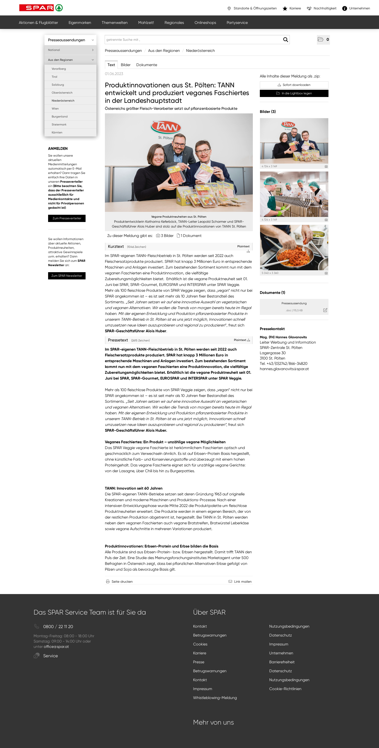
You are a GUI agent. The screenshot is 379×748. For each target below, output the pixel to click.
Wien (55, 108)
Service (46, 656)
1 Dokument (191, 235)
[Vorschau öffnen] (179, 162)
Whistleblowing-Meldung (215, 697)
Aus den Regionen (71, 60)
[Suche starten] (285, 39)
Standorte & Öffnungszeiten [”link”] (252, 8)
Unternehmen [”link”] (356, 8)
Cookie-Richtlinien (285, 688)
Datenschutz (280, 635)
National (71, 50)
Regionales (174, 22)
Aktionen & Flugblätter (38, 22)
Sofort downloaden (294, 85)
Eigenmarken (80, 22)
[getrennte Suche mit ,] (197, 39)
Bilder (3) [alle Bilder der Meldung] (268, 111)
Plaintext (242, 340)
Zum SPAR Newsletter (66, 275)
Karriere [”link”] (292, 8)
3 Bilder (167, 235)
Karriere (199, 653)
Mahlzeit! (146, 22)
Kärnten (57, 132)
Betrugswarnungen (209, 635)
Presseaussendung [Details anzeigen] (294, 303)
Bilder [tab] (126, 64)
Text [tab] (111, 64)
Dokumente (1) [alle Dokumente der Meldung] (272, 292)
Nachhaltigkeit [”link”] (321, 8)
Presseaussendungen (71, 40)
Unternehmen (281, 653)
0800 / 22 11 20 (53, 627)
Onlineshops (205, 22)
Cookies (200, 644)
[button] (323, 40)
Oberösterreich (62, 92)
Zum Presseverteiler (67, 218)
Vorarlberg (59, 68)
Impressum (278, 644)
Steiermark (59, 124)
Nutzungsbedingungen (289, 626)
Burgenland (60, 116)
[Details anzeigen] (326, 166)
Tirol (54, 76)
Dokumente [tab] (146, 64)
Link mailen (243, 581)
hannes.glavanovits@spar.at (284, 369)
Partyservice (237, 22)
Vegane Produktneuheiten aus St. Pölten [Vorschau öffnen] (178, 216)
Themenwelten (115, 22)
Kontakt (200, 626)
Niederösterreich (63, 100)
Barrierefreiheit (282, 662)
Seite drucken (122, 581)
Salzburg (58, 84)
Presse (198, 662)
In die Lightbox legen (294, 93)
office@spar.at (56, 646)
